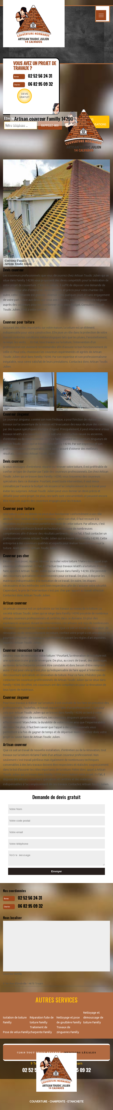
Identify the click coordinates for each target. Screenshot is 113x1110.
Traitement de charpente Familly (41, 1030)
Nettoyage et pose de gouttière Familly (68, 1020)
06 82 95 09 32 (30, 906)
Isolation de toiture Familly (15, 1020)
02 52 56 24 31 (30, 898)
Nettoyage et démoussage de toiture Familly (93, 1017)
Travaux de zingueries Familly (67, 1030)
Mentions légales (80, 1052)
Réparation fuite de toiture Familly (42, 1020)
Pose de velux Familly (16, 1032)
